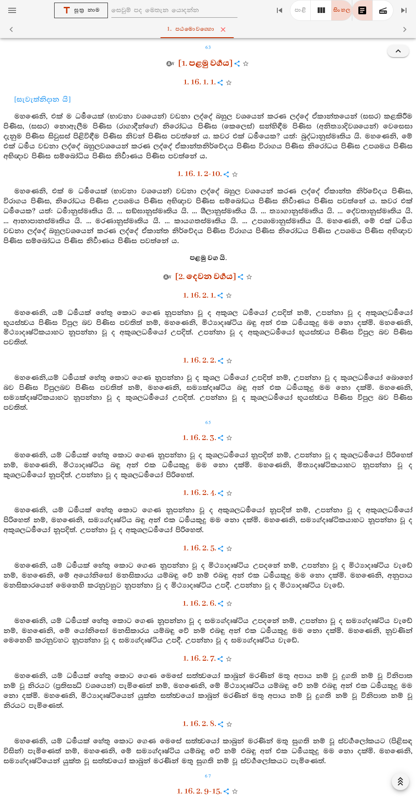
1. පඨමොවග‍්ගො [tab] (210, 29)
